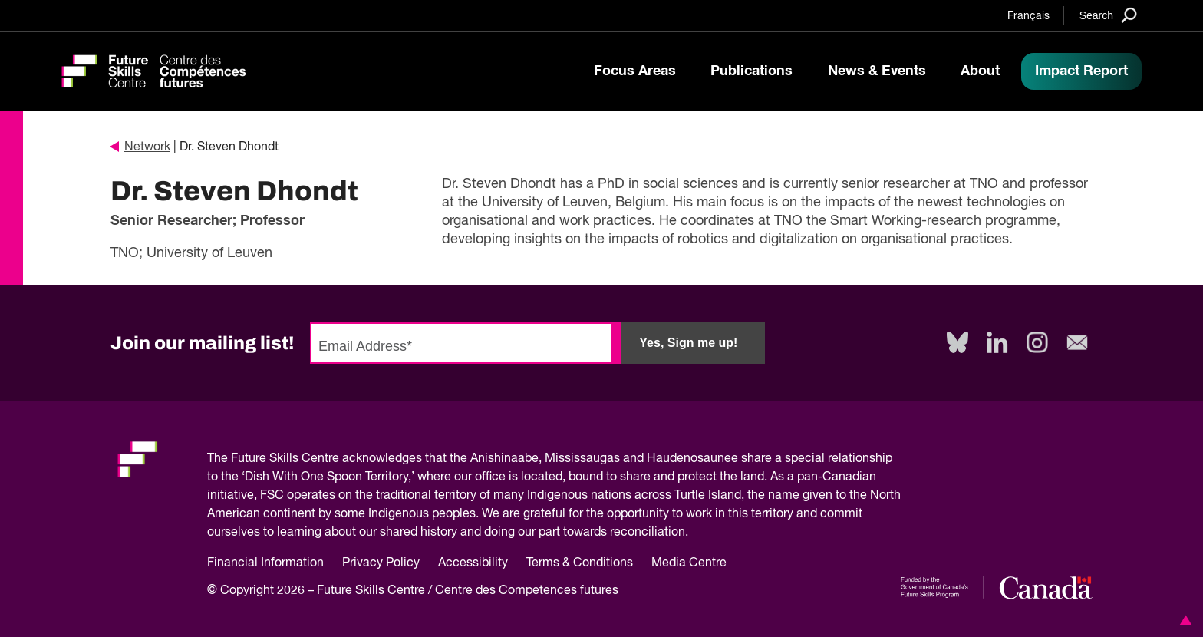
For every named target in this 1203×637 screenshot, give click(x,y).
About (980, 71)
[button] (1183, 620)
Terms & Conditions (579, 563)
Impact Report (1081, 71)
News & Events (877, 71)
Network (140, 147)
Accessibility (473, 563)
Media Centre (689, 563)
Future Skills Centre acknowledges (326, 459)
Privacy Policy (381, 563)
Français (1028, 16)
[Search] (1108, 15)
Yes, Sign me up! (688, 342)
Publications (751, 71)
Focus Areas (635, 71)
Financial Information (265, 563)
